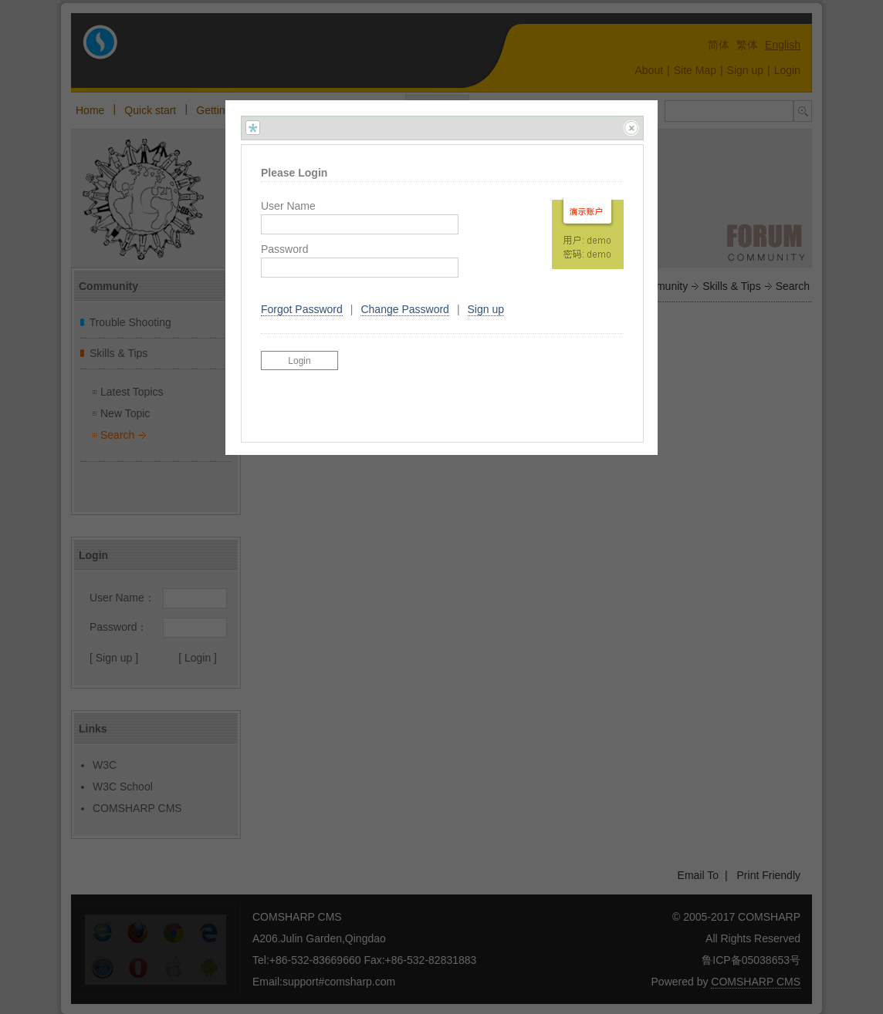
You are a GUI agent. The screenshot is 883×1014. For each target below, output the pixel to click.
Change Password (404, 309)
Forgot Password (302, 309)
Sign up (486, 309)
